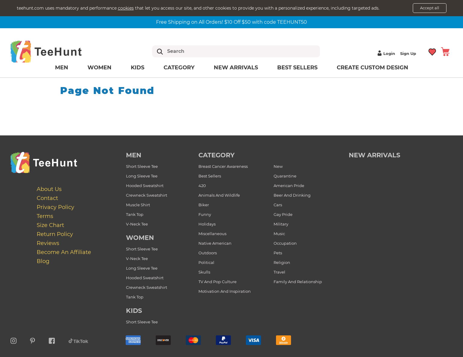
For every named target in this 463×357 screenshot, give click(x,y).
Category (179, 67)
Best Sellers (297, 67)
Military (281, 224)
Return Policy (55, 234)
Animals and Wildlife (219, 195)
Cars (278, 204)
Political (206, 262)
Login (385, 53)
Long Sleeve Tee (142, 176)
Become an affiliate (64, 252)
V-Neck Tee (137, 224)
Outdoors (207, 252)
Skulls (204, 272)
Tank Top (134, 214)
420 (202, 185)
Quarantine (285, 176)
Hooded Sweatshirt (145, 185)
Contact (47, 198)
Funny (204, 214)
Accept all (429, 7)
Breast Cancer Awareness (223, 166)
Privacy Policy (55, 207)
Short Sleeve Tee (142, 166)
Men (61, 67)
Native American (215, 243)
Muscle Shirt (138, 204)
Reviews (48, 243)
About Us (49, 189)
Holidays (207, 224)
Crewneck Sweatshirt (146, 195)
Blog (43, 261)
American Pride (289, 185)
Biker (203, 204)
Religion (282, 262)
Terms (45, 216)
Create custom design (372, 67)
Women (99, 67)
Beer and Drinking (292, 195)
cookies (126, 8)
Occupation (285, 243)
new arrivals (374, 155)
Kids (137, 67)
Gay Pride (283, 214)
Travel (279, 272)
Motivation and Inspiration (224, 291)
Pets (278, 252)
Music (279, 233)
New (278, 166)
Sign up (408, 53)
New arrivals (236, 67)
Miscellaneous (212, 233)
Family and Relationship (298, 281)
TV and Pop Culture (217, 281)
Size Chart (50, 225)
